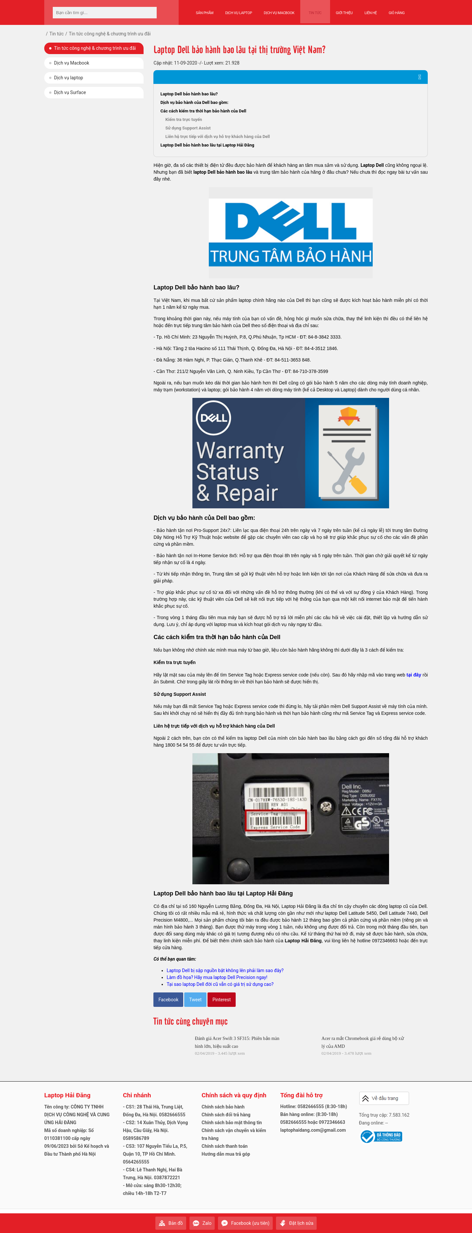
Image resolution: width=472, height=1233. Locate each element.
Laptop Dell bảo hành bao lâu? (189, 93)
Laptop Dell (372, 165)
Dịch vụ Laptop (238, 10)
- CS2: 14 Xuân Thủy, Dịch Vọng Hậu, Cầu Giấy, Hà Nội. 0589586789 (155, 1130)
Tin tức (312, 10)
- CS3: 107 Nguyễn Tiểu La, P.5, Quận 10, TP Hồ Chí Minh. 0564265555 (155, 1154)
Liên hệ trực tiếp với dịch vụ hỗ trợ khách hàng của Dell (217, 136)
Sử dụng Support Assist (187, 128)
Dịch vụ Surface (70, 92)
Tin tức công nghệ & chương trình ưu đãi (95, 48)
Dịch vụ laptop (68, 77)
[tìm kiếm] (150, 12)
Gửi (421, 1220)
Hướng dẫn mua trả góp (226, 1154)
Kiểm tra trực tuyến (183, 119)
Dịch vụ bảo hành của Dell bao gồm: (194, 102)
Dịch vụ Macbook (279, 10)
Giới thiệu (339, 10)
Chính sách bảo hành (223, 1106)
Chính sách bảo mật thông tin (232, 1122)
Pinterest (221, 999)
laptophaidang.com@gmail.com (313, 1130)
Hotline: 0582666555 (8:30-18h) (313, 1106)
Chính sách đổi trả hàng (226, 1114)
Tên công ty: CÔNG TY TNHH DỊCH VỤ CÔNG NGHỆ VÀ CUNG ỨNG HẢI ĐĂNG (76, 1114)
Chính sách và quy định (234, 1095)
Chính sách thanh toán (224, 1146)
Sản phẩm (205, 10)
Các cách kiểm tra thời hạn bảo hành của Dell (203, 110)
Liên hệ (366, 10)
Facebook (168, 999)
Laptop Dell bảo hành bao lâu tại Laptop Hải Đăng (207, 145)
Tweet (195, 999)
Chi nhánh (137, 1095)
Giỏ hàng (392, 10)
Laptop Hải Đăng (303, 940)
